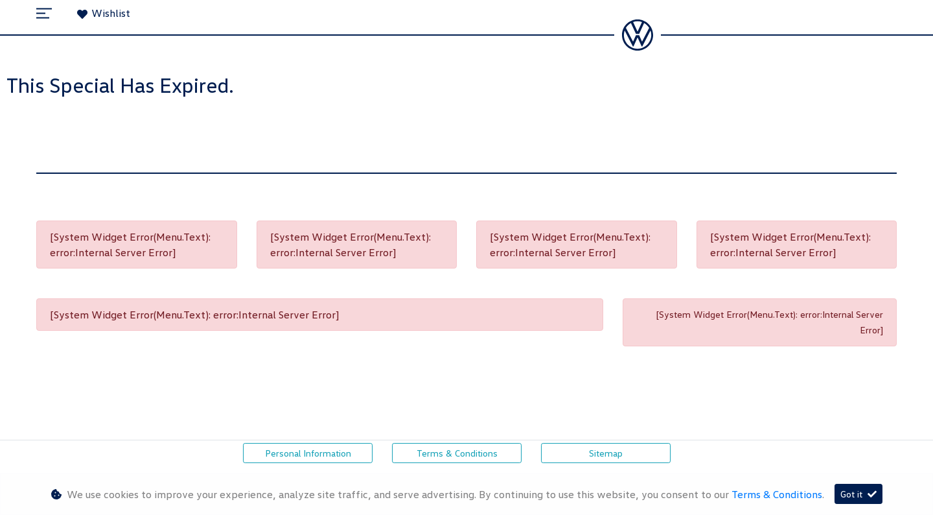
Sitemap (606, 453)
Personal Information (308, 453)
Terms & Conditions (457, 453)
